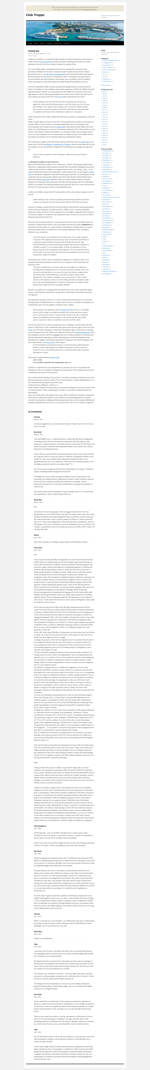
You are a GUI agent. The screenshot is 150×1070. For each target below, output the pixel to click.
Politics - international (108, 69)
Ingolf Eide (105, 188)
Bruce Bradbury (107, 222)
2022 (104, 98)
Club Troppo (35, 15)
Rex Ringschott (106, 181)
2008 (104, 130)
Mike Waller (106, 264)
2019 (104, 105)
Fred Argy (105, 174)
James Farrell (106, 162)
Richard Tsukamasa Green (109, 172)
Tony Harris (106, 165)
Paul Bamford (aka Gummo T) (110, 197)
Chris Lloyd (106, 195)
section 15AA (50, 342)
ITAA (60, 97)
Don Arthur (105, 155)
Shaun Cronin (106, 211)
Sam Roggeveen (107, 273)
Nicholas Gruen (107, 151)
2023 (104, 96)
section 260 (61, 127)
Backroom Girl (106, 225)
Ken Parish (105, 153)
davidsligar (105, 260)
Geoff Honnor (106, 167)
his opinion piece (46, 62)
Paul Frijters (106, 158)
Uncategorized (106, 62)
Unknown (105, 192)
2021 (104, 100)
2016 (104, 112)
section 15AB (54, 357)
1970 (104, 144)
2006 (104, 135)
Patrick (104, 204)
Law (35, 55)
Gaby (104, 236)
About (36, 43)
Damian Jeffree (106, 234)
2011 (104, 123)
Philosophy (105, 79)
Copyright (49, 43)
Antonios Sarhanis (107, 220)
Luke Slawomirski (107, 246)
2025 (104, 91)
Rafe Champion (107, 206)
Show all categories (106, 85)
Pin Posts (66, 43)
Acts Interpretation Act (82, 332)
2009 (104, 128)
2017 (104, 110)
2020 (104, 103)
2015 (104, 114)
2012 (104, 121)
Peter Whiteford (107, 218)
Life (104, 76)
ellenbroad (105, 262)
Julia (104, 239)
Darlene (105, 257)
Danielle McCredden (108, 229)
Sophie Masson (106, 183)
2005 (104, 137)
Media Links (57, 43)
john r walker (106, 202)
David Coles (106, 266)
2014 (104, 117)
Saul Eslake (106, 209)
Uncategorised (106, 65)
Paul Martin (106, 255)
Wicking (105, 176)
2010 (104, 126)
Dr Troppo (105, 215)
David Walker (106, 169)
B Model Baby (106, 232)
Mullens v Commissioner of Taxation (58, 144)
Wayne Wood (106, 178)
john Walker (106, 227)
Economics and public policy (110, 60)
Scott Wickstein (107, 190)
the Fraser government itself (55, 74)
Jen (103, 253)
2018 (104, 107)
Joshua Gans (106, 269)
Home (30, 43)
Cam (104, 185)
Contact (42, 43)
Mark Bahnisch (106, 160)
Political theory (106, 81)
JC (103, 243)
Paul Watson (106, 248)
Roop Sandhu (106, 213)
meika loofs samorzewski (109, 271)
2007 (104, 133)
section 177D (66, 310)
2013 (104, 119)
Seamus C (105, 241)
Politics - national (107, 67)
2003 (104, 142)
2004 (104, 140)
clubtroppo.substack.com (90, 9)
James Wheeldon (107, 250)
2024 (104, 93)
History (104, 72)
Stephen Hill (106, 199)
